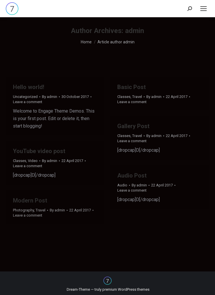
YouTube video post (39, 151)
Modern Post (30, 200)
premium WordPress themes (125, 289)
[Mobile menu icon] (203, 8)
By (49, 97)
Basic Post (131, 87)
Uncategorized (25, 97)
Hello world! (28, 87)
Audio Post (132, 175)
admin (134, 31)
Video (33, 161)
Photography (23, 210)
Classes (123, 97)
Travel (137, 97)
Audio (122, 185)
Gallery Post (133, 126)
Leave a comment (27, 102)
